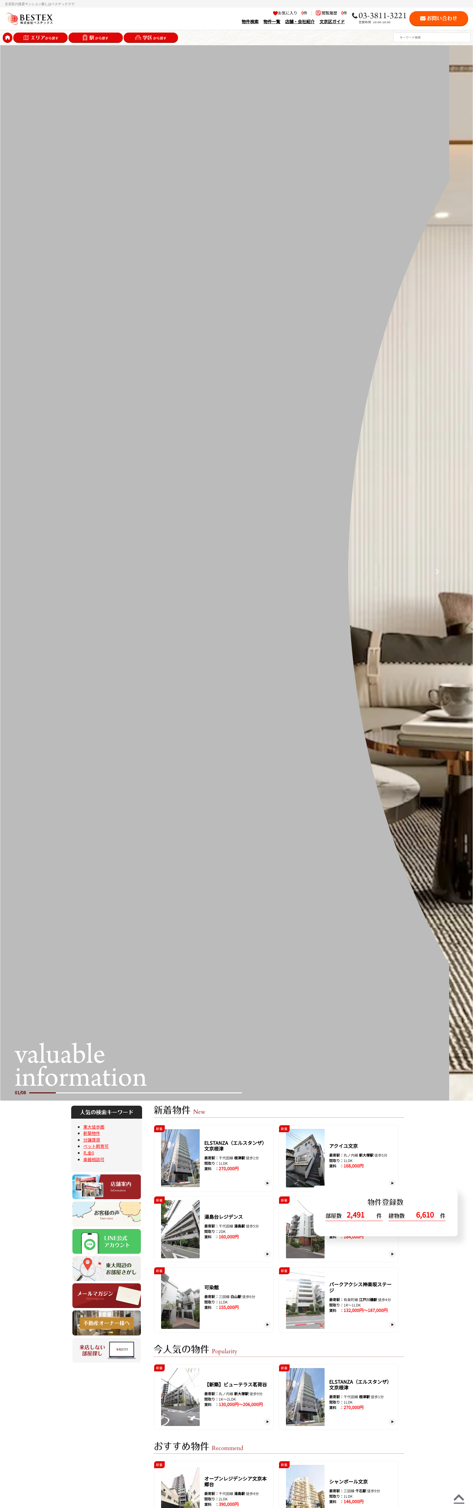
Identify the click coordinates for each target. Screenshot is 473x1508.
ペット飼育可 (96, 1146)
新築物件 (91, 1133)
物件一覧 (271, 21)
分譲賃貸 (91, 1139)
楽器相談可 (93, 1159)
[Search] (432, 37)
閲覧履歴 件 (331, 13)
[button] (35, 572)
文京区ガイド (332, 21)
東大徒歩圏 (93, 1126)
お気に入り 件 (290, 13)
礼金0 (88, 1152)
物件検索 (250, 21)
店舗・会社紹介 (300, 21)
